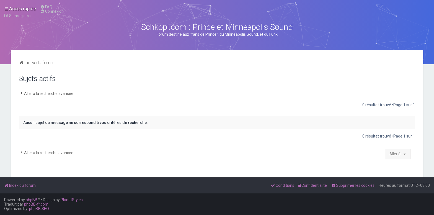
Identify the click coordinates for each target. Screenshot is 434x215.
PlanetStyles (72, 200)
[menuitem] (46, 7)
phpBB (31, 200)
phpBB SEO (39, 208)
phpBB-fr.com (36, 204)
